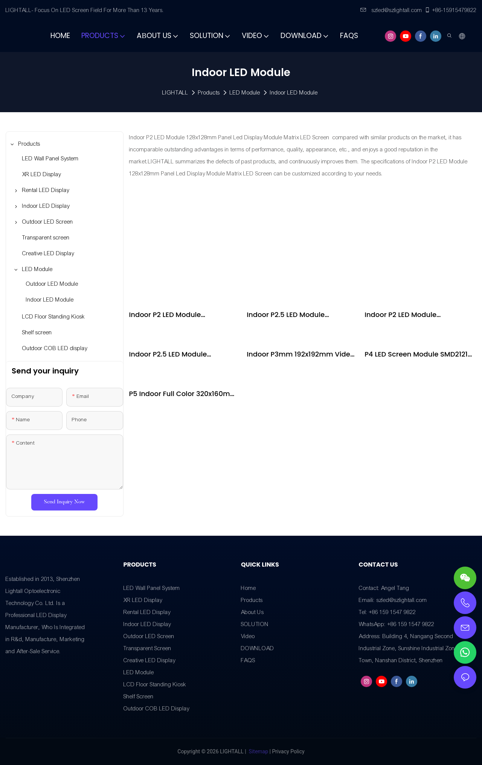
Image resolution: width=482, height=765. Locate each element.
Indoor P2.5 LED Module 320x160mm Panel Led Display (298, 315)
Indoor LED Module (294, 92)
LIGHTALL (175, 92)
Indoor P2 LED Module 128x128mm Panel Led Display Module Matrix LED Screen (414, 315)
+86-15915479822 (450, 10)
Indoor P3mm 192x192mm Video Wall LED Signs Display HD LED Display (300, 354)
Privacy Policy (288, 751)
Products (209, 92)
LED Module (245, 92)
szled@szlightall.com (391, 10)
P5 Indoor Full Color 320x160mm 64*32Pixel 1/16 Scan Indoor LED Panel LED (183, 394)
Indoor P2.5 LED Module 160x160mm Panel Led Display (179, 354)
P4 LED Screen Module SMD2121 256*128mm (416, 354)
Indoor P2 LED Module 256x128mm (165, 315)
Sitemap (258, 751)
